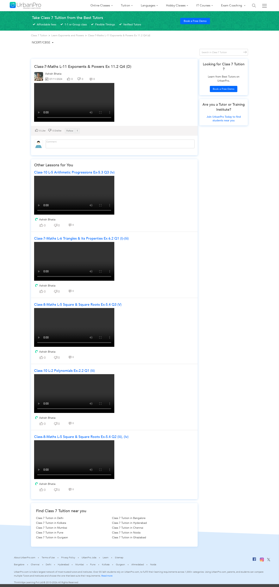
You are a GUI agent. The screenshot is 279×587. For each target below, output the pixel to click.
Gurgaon (120, 564)
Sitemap (119, 557)
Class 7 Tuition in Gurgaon (52, 537)
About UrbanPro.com (24, 557)
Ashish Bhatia (53, 74)
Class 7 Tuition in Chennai (127, 528)
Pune (93, 564)
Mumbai (79, 564)
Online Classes (100, 5)
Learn (105, 557)
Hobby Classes (176, 5)
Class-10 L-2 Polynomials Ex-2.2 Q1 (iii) (64, 370)
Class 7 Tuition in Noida (126, 532)
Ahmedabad (137, 564)
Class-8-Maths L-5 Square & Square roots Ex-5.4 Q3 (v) (77, 304)
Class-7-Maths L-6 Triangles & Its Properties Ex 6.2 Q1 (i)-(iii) (81, 238)
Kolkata (105, 564)
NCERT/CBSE (41, 42)
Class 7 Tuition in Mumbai (51, 528)
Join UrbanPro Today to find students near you (224, 118)
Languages (148, 5)
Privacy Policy (68, 557)
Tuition (125, 5)
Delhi (48, 564)
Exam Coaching (232, 5)
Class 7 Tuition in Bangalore (129, 518)
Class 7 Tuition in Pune (49, 532)
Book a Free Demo (195, 21)
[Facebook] (254, 560)
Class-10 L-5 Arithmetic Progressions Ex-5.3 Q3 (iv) (74, 172)
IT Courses (203, 5)
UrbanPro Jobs (89, 557)
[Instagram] (262, 560)
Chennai (35, 564)
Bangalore (19, 564)
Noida (153, 564)
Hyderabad (63, 564)
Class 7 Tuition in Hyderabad (129, 523)
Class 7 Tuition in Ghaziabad (129, 537)
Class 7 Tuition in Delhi (49, 518)
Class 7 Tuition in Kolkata (51, 523)
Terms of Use (48, 557)
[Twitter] (268, 560)
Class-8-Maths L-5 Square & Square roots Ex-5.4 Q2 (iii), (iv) (81, 436)
